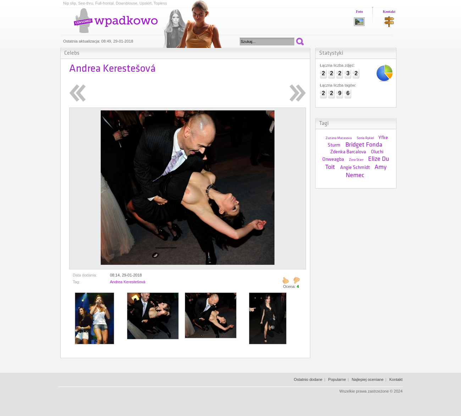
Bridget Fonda (363, 145)
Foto (359, 11)
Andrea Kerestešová (127, 282)
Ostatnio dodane (308, 379)
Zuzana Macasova (339, 138)
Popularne (337, 379)
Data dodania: (85, 275)
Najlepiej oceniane (368, 379)
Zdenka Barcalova (348, 152)
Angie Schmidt (355, 167)
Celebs (71, 53)
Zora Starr (356, 160)
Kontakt (389, 11)
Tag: (76, 282)
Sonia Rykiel (365, 138)
